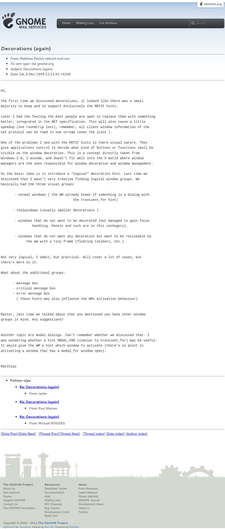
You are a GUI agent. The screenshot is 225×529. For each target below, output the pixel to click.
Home (66, 23)
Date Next (27, 433)
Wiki (47, 496)
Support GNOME (14, 500)
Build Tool (50, 516)
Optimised (9, 527)
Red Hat (49, 527)
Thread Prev (49, 433)
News (82, 484)
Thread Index (94, 433)
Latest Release (87, 492)
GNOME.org (213, 4)
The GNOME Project (18, 484)
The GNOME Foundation (19, 508)
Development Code (56, 512)
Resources (52, 484)
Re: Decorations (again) (39, 387)
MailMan (74, 527)
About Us (9, 488)
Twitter (83, 512)
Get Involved (11, 492)
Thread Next (69, 433)
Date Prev (9, 433)
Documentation (54, 492)
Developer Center (55, 488)
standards (25, 527)
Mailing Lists (85, 23)
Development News (91, 504)
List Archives (108, 23)
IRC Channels (53, 504)
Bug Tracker (52, 508)
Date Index (115, 433)
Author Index (136, 433)
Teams (7, 496)
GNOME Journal (89, 500)
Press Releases (88, 488)
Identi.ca (84, 508)
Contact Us (10, 504)
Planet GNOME (88, 496)
